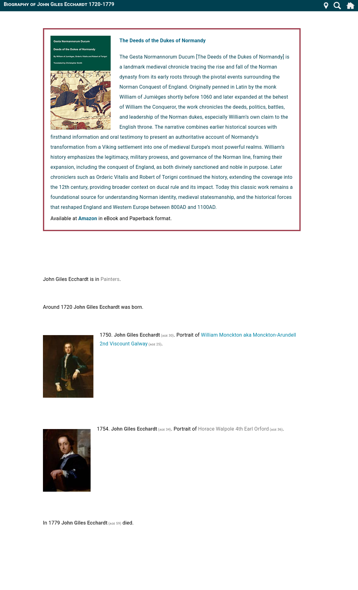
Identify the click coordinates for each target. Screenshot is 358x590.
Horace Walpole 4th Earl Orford (233, 429)
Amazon (87, 218)
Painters (110, 279)
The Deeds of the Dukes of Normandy (162, 41)
